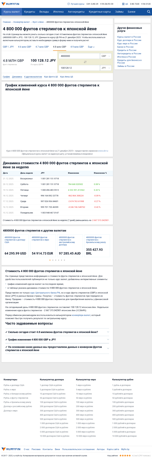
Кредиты (29, 11)
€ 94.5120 (146, 4)
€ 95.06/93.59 (106, 4)
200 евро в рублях (84, 406)
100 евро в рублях (84, 402)
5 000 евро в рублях (85, 432)
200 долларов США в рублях (53, 406)
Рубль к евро (10, 389)
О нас (26, 449)
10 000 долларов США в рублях (54, 436)
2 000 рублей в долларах (124, 427)
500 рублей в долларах (123, 419)
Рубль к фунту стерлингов (16, 398)
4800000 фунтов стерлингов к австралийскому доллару (67, 241)
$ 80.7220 (134, 4)
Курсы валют (12, 11)
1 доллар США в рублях (51, 385)
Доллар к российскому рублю (18, 406)
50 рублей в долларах (122, 398)
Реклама (36, 449)
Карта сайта (113, 449)
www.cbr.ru (103, 150)
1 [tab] (50, 260)
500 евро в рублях (84, 419)
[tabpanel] (16, 245)
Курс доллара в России (129, 40)
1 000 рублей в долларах (124, 423)
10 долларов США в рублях (52, 394)
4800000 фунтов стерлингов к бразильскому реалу (96, 239)
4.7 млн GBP (42, 46)
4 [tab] (58, 260)
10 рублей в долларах (122, 394)
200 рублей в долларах (123, 406)
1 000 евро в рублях (85, 423)
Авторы (101, 449)
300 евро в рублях (84, 411)
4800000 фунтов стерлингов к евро (40, 238)
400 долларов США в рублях (53, 415)
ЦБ (125, 4)
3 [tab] (55, 260)
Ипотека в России (126, 56)
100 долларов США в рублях (53, 402)
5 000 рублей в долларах (124, 432)
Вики (57, 449)
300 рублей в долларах (123, 411)
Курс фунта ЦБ (51, 77)
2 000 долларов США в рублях (54, 427)
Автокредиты (76, 11)
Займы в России (125, 66)
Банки (131, 11)
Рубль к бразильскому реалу (17, 402)
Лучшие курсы (75, 4)
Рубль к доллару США (14, 385)
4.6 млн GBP (24, 46)
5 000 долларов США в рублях (54, 432)
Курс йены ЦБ (66, 77)
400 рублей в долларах (123, 415)
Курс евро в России (127, 43)
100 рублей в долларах (123, 402)
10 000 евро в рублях (86, 436)
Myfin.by (125, 449)
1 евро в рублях (83, 385)
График (6, 77)
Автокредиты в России (129, 53)
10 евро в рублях (84, 394)
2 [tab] (52, 260)
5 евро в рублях (83, 389)
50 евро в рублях (84, 398)
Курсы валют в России (129, 36)
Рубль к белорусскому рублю (17, 394)
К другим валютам (33, 77)
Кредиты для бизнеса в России (129, 61)
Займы (119, 11)
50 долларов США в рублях (52, 398)
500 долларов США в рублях (53, 419)
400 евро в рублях (84, 415)
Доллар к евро (10, 411)
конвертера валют (81, 315)
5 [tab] (61, 260)
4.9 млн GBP (77, 46)
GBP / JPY (8, 46)
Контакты (48, 449)
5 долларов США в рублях (52, 389)
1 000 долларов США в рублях (54, 423)
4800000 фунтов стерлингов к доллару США (15, 239)
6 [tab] (64, 260)
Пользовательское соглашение (78, 449)
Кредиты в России (126, 50)
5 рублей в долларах (122, 389)
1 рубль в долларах (121, 385)
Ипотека (58, 11)
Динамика (17, 77)
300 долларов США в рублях (53, 411)
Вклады (44, 11)
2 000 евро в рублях (85, 427)
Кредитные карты (100, 11)
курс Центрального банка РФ (45, 292)
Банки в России (125, 46)
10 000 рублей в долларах (124, 436)
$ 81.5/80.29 (92, 4)
